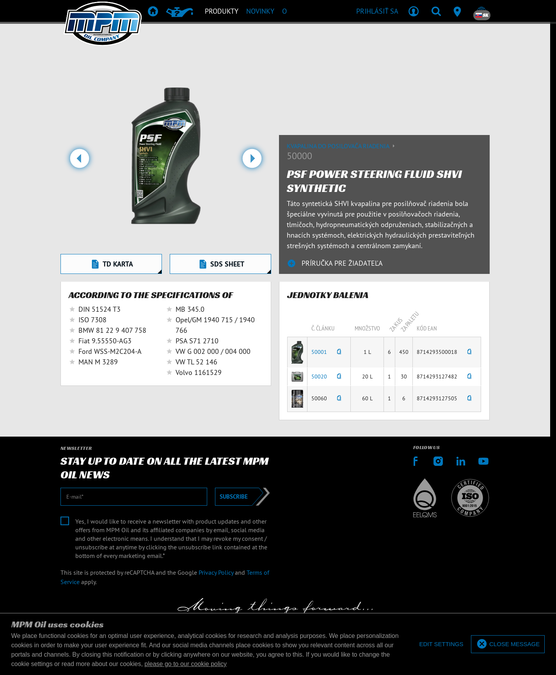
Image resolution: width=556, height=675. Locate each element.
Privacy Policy (216, 572)
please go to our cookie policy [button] (185, 664)
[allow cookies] (508, 644)
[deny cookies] (441, 644)
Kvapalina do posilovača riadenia (342, 146)
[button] (79, 161)
